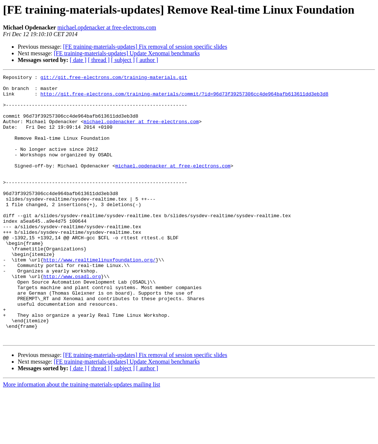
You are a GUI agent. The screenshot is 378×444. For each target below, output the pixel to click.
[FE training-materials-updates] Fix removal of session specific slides (145, 47)
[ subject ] (123, 60)
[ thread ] (99, 60)
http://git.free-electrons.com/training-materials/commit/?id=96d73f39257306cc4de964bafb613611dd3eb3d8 (184, 98)
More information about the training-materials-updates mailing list (81, 437)
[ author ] (147, 60)
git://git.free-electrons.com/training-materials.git (113, 78)
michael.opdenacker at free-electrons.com (107, 27)
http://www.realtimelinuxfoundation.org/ (99, 297)
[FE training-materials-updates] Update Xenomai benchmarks (127, 53)
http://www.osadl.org (72, 317)
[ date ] (78, 60)
